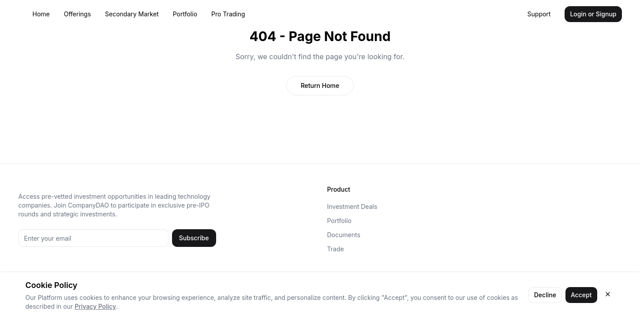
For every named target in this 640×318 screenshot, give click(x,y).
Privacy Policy (95, 306)
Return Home (320, 85)
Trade (335, 249)
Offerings (77, 14)
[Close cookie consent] (608, 294)
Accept (581, 295)
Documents (343, 234)
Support (539, 14)
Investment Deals (352, 206)
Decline (545, 295)
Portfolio (185, 14)
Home (41, 14)
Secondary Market (132, 14)
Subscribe (194, 238)
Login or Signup (593, 14)
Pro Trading (228, 14)
